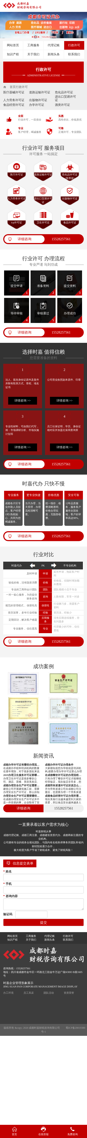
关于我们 (33, 54)
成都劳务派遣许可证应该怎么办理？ (64, 785)
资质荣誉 (69, 992)
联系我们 (74, 54)
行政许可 (74, 45)
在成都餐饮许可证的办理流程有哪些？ (64, 775)
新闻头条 (54, 54)
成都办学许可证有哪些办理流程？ (22, 764)
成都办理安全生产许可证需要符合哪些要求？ (22, 785)
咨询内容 (10, 896)
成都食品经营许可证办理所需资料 (64, 795)
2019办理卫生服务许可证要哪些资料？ (22, 775)
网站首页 (13, 45)
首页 (13, 87)
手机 (7, 883)
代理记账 (54, 45)
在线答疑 (43, 1134)
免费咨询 (72, 1134)
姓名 (7, 871)
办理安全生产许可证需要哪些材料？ (22, 795)
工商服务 (33, 45)
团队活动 (49, 992)
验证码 (7, 914)
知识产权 (13, 54)
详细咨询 (24, 239)
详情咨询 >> (22, 400)
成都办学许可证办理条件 (59, 764)
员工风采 (28, 992)
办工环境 (8, 992)
